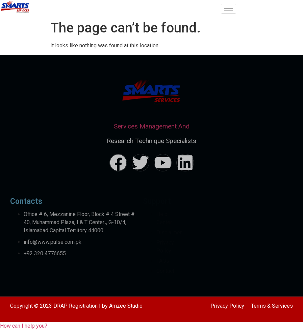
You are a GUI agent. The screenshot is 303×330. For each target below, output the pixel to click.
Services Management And (152, 126)
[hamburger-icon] (228, 9)
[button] (23, 326)
